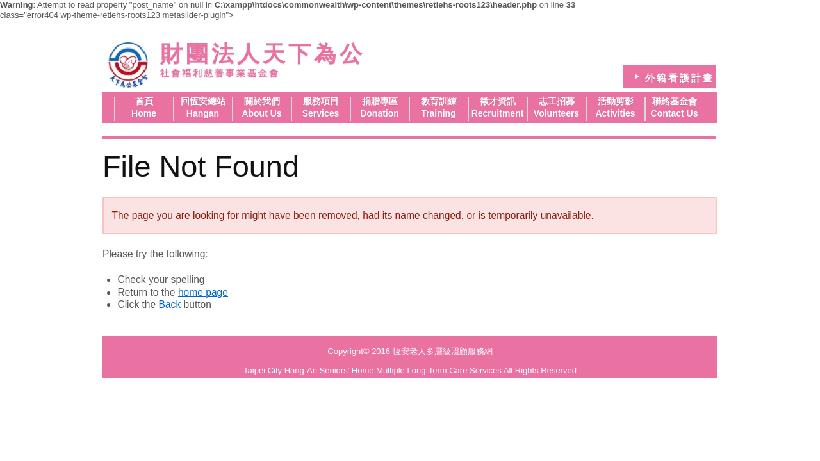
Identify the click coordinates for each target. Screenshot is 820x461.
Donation (379, 113)
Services (321, 113)
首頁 (144, 101)
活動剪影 (616, 101)
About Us (261, 113)
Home (143, 113)
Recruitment (498, 113)
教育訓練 (439, 101)
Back (170, 304)
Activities (615, 113)
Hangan (202, 113)
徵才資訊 (498, 101)
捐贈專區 (380, 101)
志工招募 (557, 101)
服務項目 (321, 101)
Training (438, 113)
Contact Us (674, 113)
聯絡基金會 (674, 101)
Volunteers (556, 113)
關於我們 (262, 101)
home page (203, 292)
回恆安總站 (203, 101)
